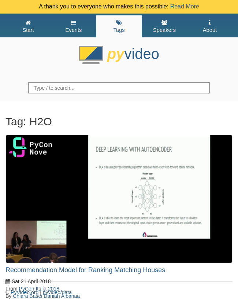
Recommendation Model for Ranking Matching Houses (85, 270)
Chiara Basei (27, 296)
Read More (184, 6)
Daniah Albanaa (62, 296)
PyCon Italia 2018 (39, 289)
